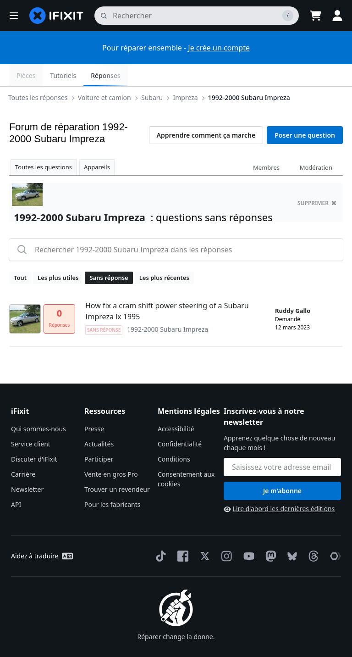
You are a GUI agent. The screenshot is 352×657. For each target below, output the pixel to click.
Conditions (174, 437)
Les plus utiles (58, 255)
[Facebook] (181, 534)
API (16, 482)
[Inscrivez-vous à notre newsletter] (282, 445)
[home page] (56, 15)
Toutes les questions (43, 145)
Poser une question (305, 113)
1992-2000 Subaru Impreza (142, 75)
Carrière (23, 452)
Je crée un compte (219, 48)
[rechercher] (196, 15)
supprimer (316, 181)
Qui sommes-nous (38, 406)
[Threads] (311, 534)
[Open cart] (315, 15)
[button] (14, 15)
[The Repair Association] (333, 534)
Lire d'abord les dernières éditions (279, 486)
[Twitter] (203, 534)
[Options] (16, 75)
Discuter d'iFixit (34, 437)
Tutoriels (278, 75)
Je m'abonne (282, 468)
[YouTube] (247, 534)
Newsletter (27, 467)
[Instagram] (225, 534)
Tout (20, 255)
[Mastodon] (269, 534)
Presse (94, 406)
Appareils (97, 145)
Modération (316, 145)
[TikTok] (159, 534)
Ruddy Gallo (292, 288)
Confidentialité (180, 422)
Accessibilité (176, 406)
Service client (30, 422)
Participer (98, 437)
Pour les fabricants (112, 482)
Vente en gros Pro (111, 452)
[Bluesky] (290, 534)
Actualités (99, 422)
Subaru (44, 75)
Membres (266, 145)
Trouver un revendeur (117, 467)
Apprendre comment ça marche (206, 113)
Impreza (78, 75)
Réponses (321, 75)
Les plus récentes (164, 255)
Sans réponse (108, 255)
